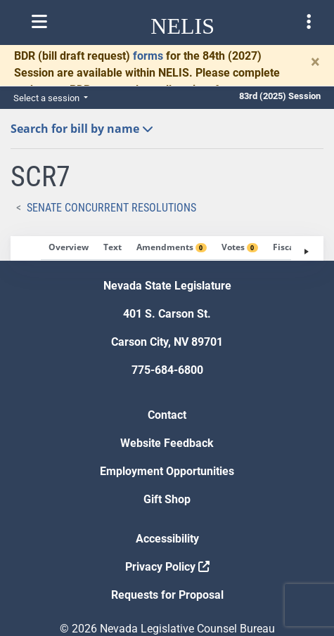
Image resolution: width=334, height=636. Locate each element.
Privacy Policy (167, 566)
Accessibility (167, 538)
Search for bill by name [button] (82, 128)
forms (148, 56)
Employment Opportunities (167, 471)
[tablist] (167, 248)
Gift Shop (167, 499)
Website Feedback (167, 443)
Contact (167, 415)
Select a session (47, 98)
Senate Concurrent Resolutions (111, 207)
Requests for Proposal (167, 595)
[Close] (315, 62)
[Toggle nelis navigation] (39, 21)
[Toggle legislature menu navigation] (308, 21)
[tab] (68, 248)
